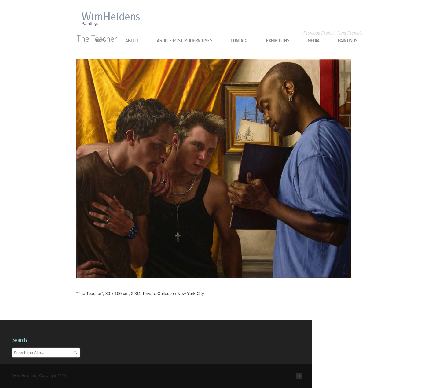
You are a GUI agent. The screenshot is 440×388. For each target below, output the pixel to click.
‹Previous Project (318, 33)
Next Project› (349, 33)
